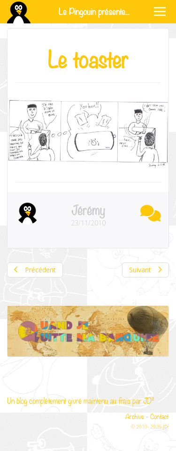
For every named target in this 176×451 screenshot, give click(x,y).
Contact (159, 416)
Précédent (35, 269)
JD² (148, 400)
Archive (134, 416)
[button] (148, 211)
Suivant (145, 269)
